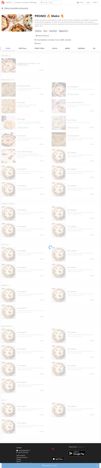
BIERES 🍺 (68, 48)
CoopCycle (80, 447)
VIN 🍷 (95, 48)
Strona (38, 43)
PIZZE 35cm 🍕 (23, 48)
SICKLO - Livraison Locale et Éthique (21, 2)
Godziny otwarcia (42, 36)
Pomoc (18, 461)
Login (88, 2)
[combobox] (51, 2)
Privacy (18, 459)
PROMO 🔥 (9, 48)
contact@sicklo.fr (23, 450)
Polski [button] (95, 2)
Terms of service (21, 457)
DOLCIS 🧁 (55, 48)
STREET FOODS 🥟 (40, 48)
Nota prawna (20, 455)
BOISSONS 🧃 (82, 48)
